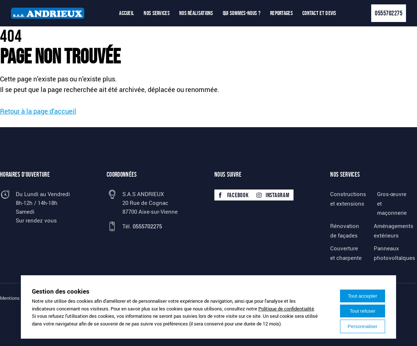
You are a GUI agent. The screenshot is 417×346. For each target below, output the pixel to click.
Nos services (157, 13)
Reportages (281, 13)
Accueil (126, 13)
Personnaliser (363, 326)
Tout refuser (362, 311)
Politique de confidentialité (286, 308)
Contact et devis (319, 13)
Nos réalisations (196, 13)
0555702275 (388, 13)
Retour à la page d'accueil (38, 111)
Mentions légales (18, 298)
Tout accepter (362, 296)
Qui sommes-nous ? (242, 13)
